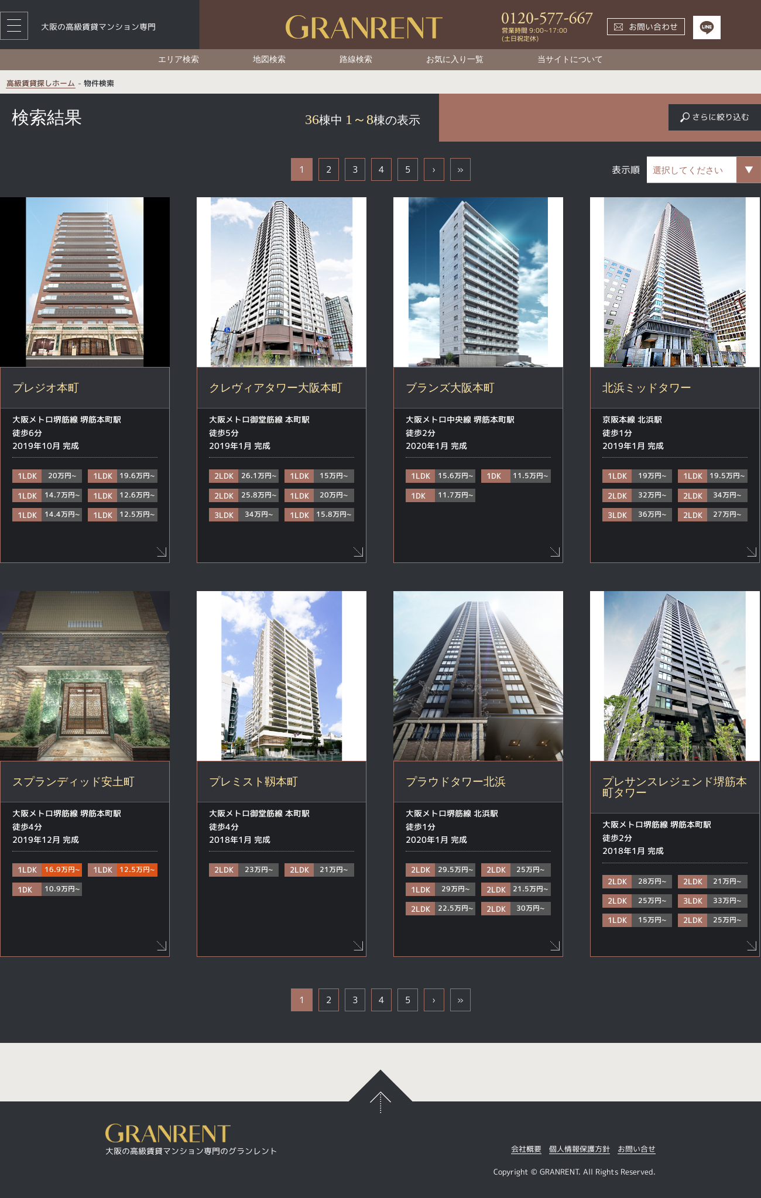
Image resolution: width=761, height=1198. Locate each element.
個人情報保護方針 (579, 1149)
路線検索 (356, 59)
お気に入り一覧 (455, 59)
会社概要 (526, 1149)
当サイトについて (570, 59)
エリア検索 (178, 59)
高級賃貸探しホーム (40, 83)
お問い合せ (637, 1149)
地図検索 (269, 59)
